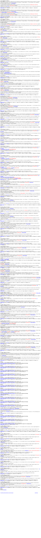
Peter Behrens (8, 411)
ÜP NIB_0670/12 (17, 408)
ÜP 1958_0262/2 (5, 37)
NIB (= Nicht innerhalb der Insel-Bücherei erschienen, (7, 363)
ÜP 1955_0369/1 (24, 232)
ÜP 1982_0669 (4, 355)
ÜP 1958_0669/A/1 (7, 72)
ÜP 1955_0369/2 (25, 255)
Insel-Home (36, 492)
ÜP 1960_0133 (31, 182)
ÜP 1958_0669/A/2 (5, 65)
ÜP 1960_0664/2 (32, 190)
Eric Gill (7, 6)
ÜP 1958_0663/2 (15, 106)
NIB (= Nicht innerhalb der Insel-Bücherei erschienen (7, 409)
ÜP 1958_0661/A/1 (13, 11)
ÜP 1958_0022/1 (6, 427)
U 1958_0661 (16, 12)
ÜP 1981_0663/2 (37, 122)
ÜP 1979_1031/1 (28, 476)
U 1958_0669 (12, 331)
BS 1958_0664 (7, 158)
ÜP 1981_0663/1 (37, 114)
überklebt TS (27, 450)
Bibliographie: (2, 7)
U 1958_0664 (12, 167)
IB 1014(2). (4, 489)
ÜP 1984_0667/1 (38, 277)
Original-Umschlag (4, 12)
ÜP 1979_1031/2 (29, 483)
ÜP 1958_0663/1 (15, 97)
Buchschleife (3, 158)
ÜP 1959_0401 (11, 208)
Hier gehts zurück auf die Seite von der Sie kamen (7, 492)
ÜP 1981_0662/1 (6, 81)
